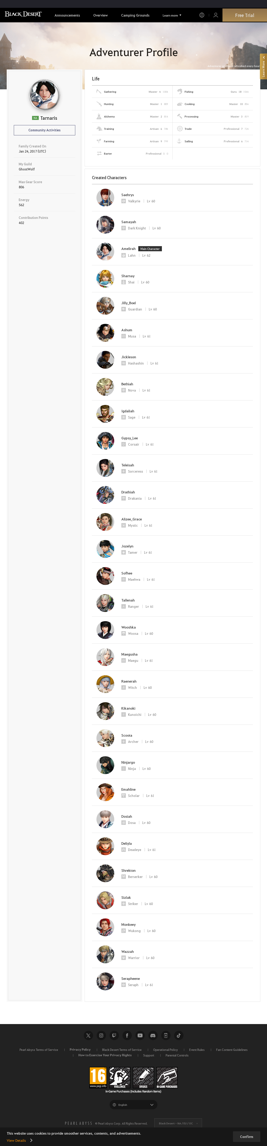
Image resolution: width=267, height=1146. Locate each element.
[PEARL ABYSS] (78, 1123)
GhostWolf (27, 169)
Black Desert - (176, 1123)
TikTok (178, 1035)
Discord (153, 1035)
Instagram (101, 1035)
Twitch (114, 1035)
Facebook (127, 1035)
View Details (16, 1140)
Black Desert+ (166, 1035)
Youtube (140, 1035)
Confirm (246, 1136)
